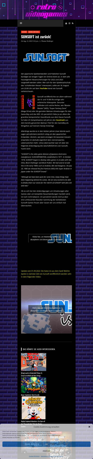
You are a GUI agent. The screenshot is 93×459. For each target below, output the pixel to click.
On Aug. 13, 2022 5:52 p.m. (30, 41)
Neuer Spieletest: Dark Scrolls (30, 395)
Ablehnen (46, 451)
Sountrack (60, 120)
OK (46, 444)
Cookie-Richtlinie (34, 456)
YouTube (43, 88)
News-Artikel (34, 32)
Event (24, 32)
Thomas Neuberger (47, 41)
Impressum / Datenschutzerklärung (52, 456)
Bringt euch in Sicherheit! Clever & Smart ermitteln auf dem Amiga (31, 374)
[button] (89, 427)
